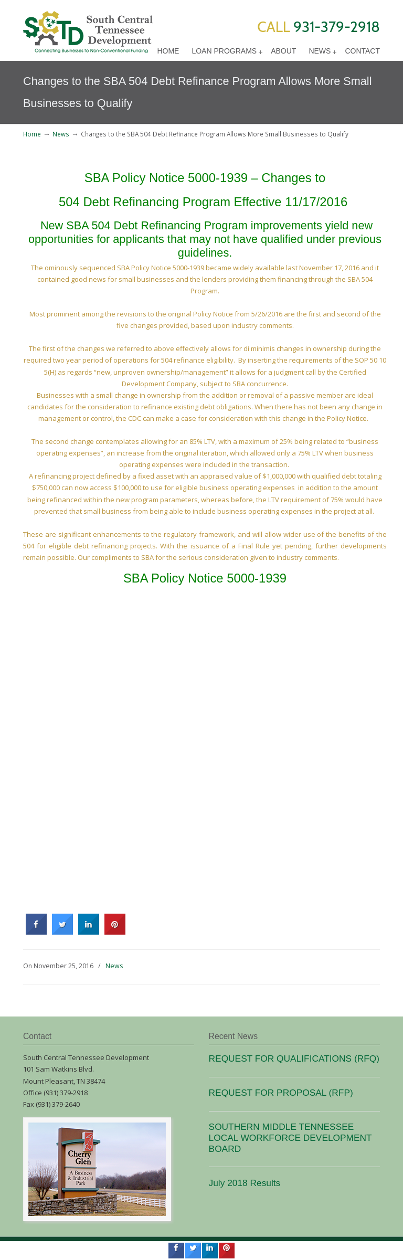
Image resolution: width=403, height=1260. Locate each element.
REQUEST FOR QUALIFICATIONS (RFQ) (294, 1058)
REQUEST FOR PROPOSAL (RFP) (281, 1092)
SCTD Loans (88, 28)
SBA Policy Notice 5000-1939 (166, 178)
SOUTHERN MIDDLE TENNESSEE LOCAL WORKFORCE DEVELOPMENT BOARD (290, 1137)
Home (32, 134)
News (60, 134)
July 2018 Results (245, 1183)
